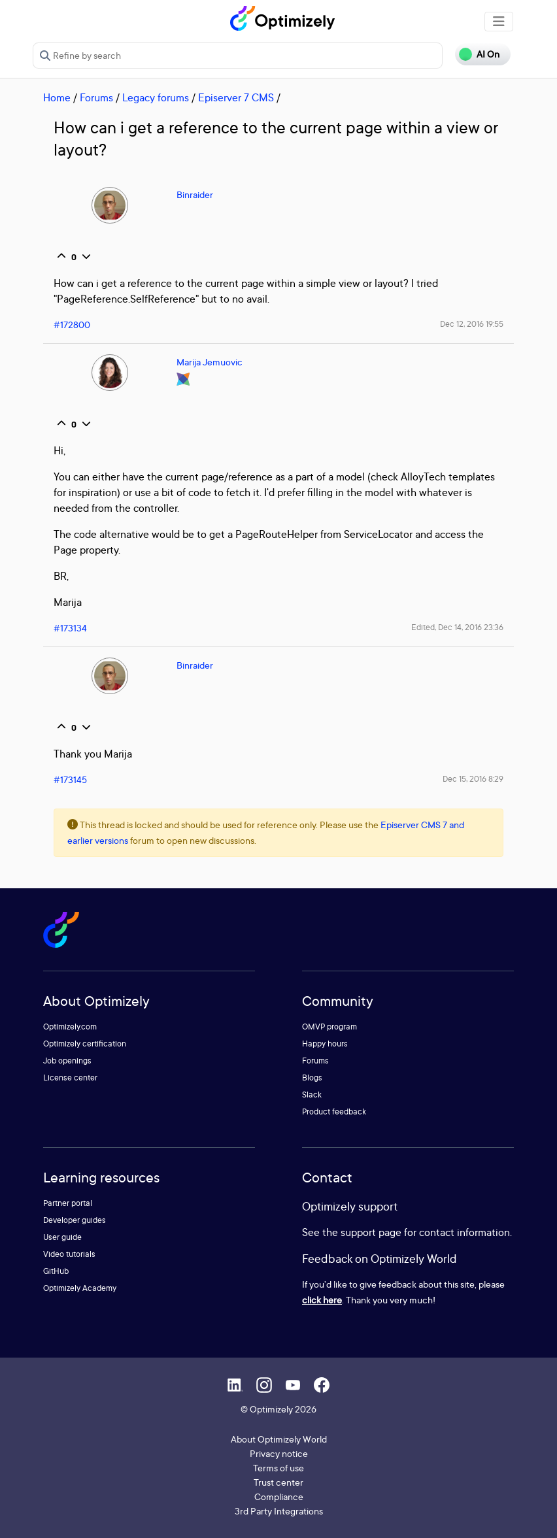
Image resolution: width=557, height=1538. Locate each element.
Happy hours (325, 1043)
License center (70, 1077)
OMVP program (329, 1026)
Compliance (278, 1496)
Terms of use (278, 1468)
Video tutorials (69, 1254)
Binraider (195, 194)
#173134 (70, 628)
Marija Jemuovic (210, 362)
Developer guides (74, 1220)
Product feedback (334, 1111)
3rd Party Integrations (279, 1511)
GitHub (56, 1271)
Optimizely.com (70, 1026)
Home (57, 97)
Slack (312, 1094)
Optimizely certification (84, 1043)
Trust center (278, 1482)
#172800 (72, 324)
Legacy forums (155, 97)
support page (371, 1232)
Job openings (67, 1060)
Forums (96, 97)
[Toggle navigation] (498, 21)
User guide (62, 1237)
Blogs (312, 1077)
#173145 (70, 779)
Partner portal (67, 1203)
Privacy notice (279, 1453)
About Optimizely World (279, 1439)
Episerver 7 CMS (236, 97)
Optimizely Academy (79, 1288)
